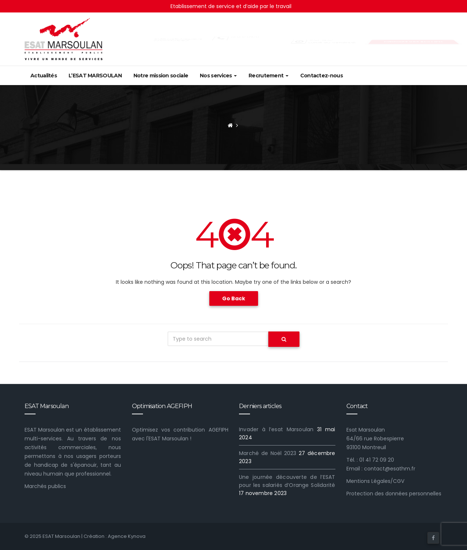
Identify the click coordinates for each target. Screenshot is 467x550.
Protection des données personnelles (393, 493)
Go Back (233, 298)
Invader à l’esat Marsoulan (276, 429)
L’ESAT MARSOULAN (95, 75)
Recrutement (268, 75)
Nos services (218, 75)
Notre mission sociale (160, 75)
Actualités (43, 75)
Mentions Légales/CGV (375, 481)
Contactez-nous (321, 75)
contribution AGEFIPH (200, 429)
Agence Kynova (127, 536)
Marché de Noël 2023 (268, 453)
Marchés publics (45, 486)
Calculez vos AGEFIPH (413, 41)
